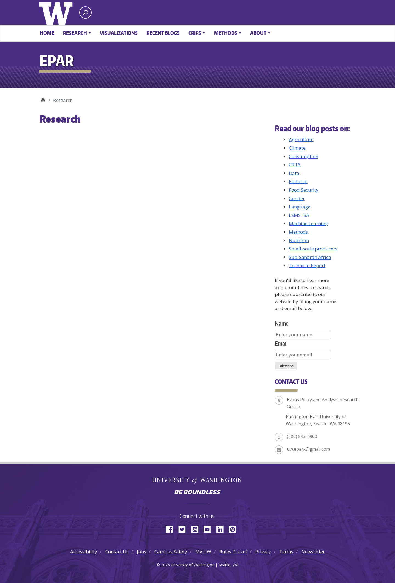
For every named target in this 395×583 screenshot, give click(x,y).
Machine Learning (308, 223)
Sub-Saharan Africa (310, 257)
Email (281, 343)
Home (47, 32)
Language (300, 206)
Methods (298, 232)
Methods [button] (225, 32)
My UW (203, 551)
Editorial (298, 181)
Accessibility (83, 551)
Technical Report (307, 265)
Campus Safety (170, 551)
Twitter (184, 528)
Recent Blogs (163, 32)
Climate (297, 148)
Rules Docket (233, 551)
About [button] (258, 32)
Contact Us (117, 551)
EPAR (43, 98)
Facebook (171, 528)
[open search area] (85, 12)
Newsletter (313, 551)
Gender (297, 198)
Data (294, 173)
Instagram (196, 528)
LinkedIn (222, 528)
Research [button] (75, 32)
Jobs (141, 551)
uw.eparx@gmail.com (308, 449)
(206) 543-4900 (302, 436)
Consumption (303, 156)
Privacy (263, 551)
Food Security (303, 190)
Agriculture (301, 139)
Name (282, 323)
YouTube (209, 528)
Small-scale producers (313, 249)
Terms (286, 551)
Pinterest (234, 528)
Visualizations (119, 32)
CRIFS (295, 164)
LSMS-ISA (299, 215)
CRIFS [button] (194, 32)
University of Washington (57, 12)
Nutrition (299, 240)
